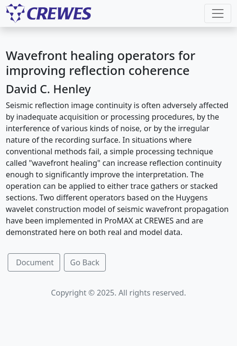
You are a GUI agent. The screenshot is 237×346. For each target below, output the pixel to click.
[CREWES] (48, 13)
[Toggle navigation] (217, 13)
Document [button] (34, 262)
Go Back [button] (85, 262)
